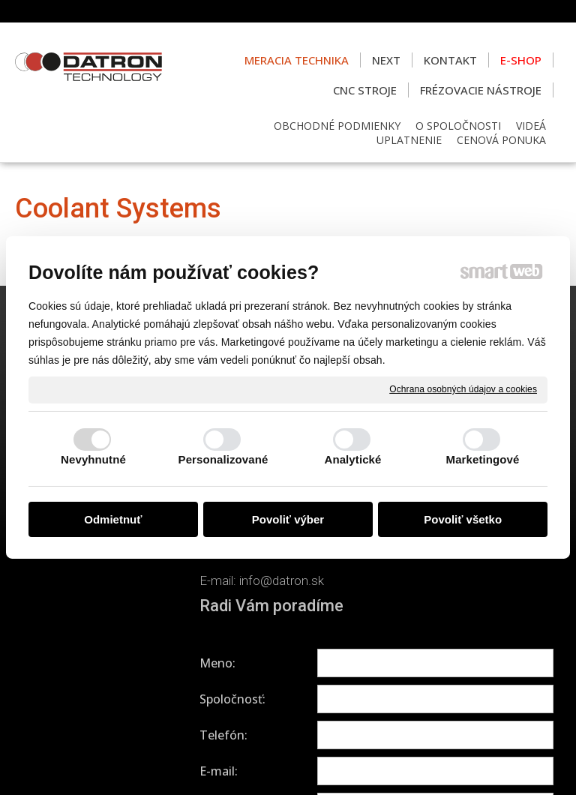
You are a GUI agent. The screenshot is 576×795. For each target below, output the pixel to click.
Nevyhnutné (93, 459)
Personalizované (223, 459)
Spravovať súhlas (288, 766)
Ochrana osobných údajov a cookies (463, 389)
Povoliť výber (288, 519)
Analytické (352, 459)
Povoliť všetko (463, 519)
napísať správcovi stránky (315, 751)
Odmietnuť (113, 519)
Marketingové (483, 459)
